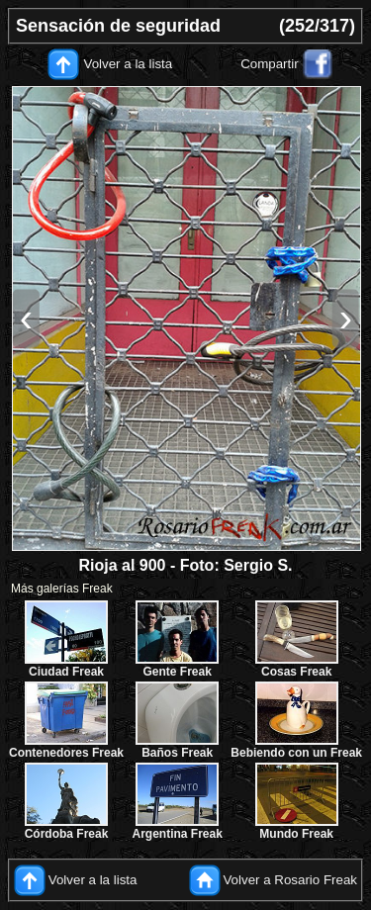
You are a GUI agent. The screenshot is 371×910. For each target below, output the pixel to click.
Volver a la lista (128, 63)
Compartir (269, 63)
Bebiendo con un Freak (296, 753)
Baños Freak (177, 753)
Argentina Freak (178, 834)
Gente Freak (176, 672)
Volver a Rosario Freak (290, 879)
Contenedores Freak (66, 753)
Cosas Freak (296, 672)
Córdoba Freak (67, 834)
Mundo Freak (296, 834)
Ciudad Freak (66, 672)
